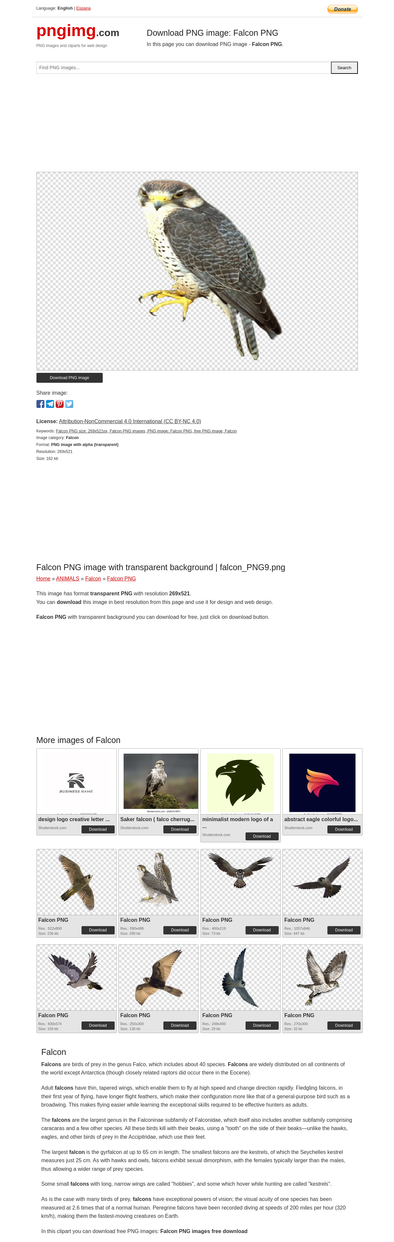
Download (98, 829)
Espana (83, 8)
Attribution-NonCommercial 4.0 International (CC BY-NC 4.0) (130, 421)
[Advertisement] (197, 125)
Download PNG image (69, 377)
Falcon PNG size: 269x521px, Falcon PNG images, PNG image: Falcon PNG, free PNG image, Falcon (146, 431)
